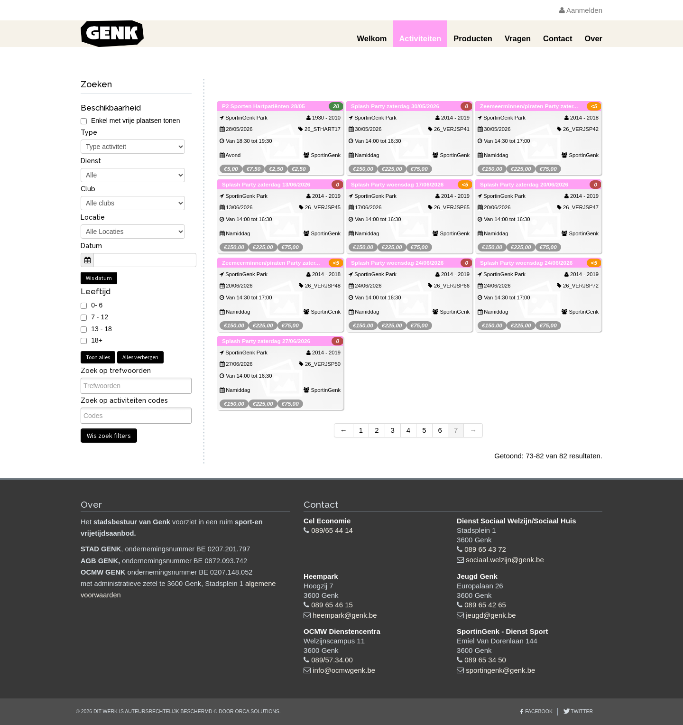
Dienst (91, 161)
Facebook (539, 711)
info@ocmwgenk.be (344, 670)
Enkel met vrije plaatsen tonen (130, 120)
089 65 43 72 (485, 549)
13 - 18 (101, 329)
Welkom (372, 38)
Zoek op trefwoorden (116, 370)
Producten (472, 38)
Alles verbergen (140, 357)
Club (88, 189)
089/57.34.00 (332, 660)
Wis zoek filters (109, 435)
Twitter (581, 711)
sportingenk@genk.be (500, 670)
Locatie (93, 217)
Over (593, 38)
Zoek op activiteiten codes (124, 400)
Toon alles (98, 357)
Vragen (518, 38)
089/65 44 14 (332, 530)
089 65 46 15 (332, 605)
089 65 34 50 (485, 660)
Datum (91, 246)
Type (89, 132)
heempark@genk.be (345, 615)
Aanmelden (580, 10)
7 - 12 (99, 317)
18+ (96, 340)
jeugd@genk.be (491, 615)
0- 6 (96, 305)
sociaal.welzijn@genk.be (505, 560)
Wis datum (99, 277)
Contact (557, 38)
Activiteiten (420, 38)
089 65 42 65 (485, 605)
